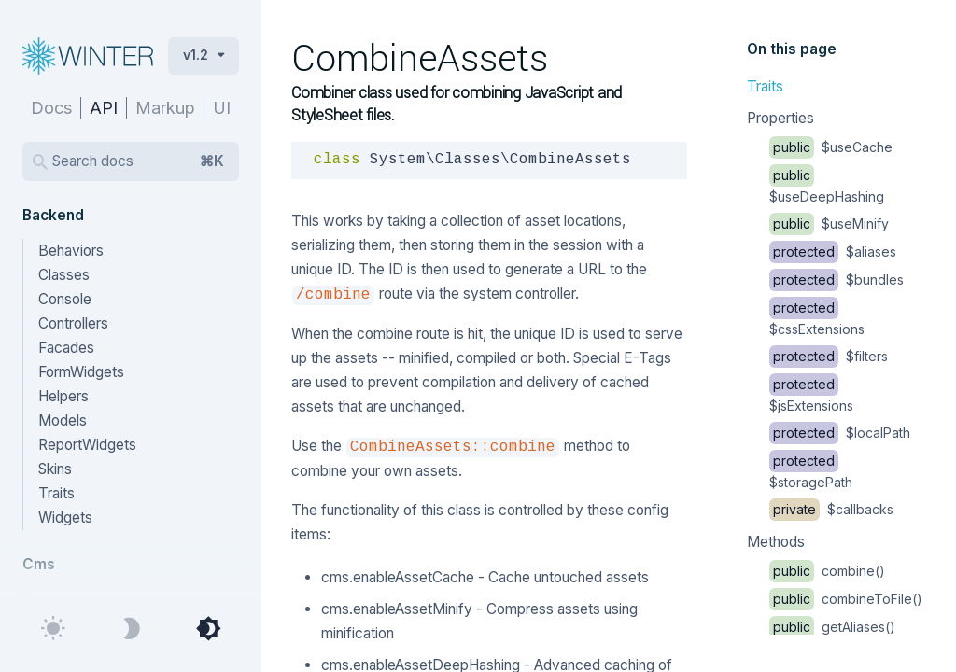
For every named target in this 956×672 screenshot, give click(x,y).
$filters (828, 356)
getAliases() (832, 627)
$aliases (832, 251)
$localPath (839, 433)
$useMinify (829, 223)
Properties (780, 118)
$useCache (831, 147)
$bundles (836, 279)
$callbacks (831, 509)
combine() (827, 571)
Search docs (138, 161)
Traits (765, 86)
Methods (776, 542)
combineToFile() (845, 599)
